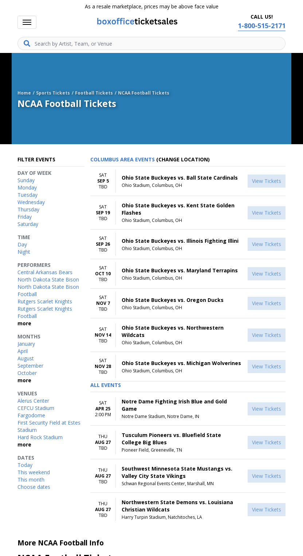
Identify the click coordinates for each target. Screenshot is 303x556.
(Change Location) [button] (183, 159)
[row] (188, 181)
